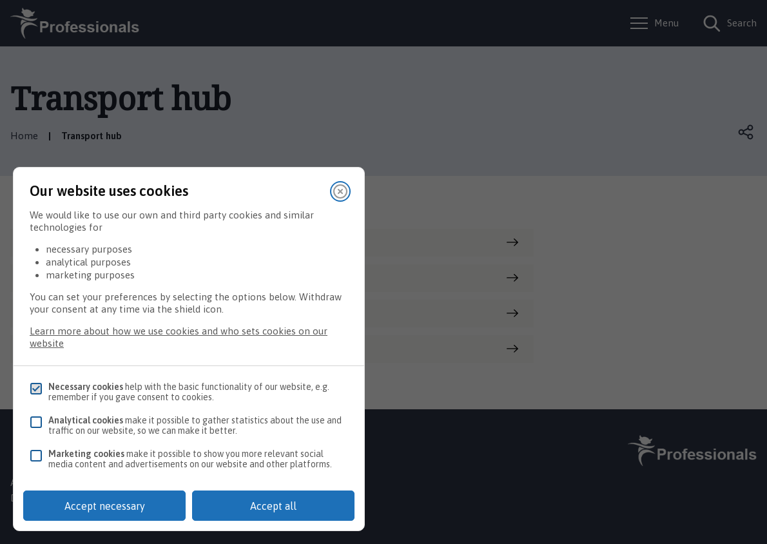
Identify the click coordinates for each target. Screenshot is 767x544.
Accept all (273, 506)
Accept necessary (104, 506)
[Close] (340, 191)
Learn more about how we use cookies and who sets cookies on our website (178, 337)
